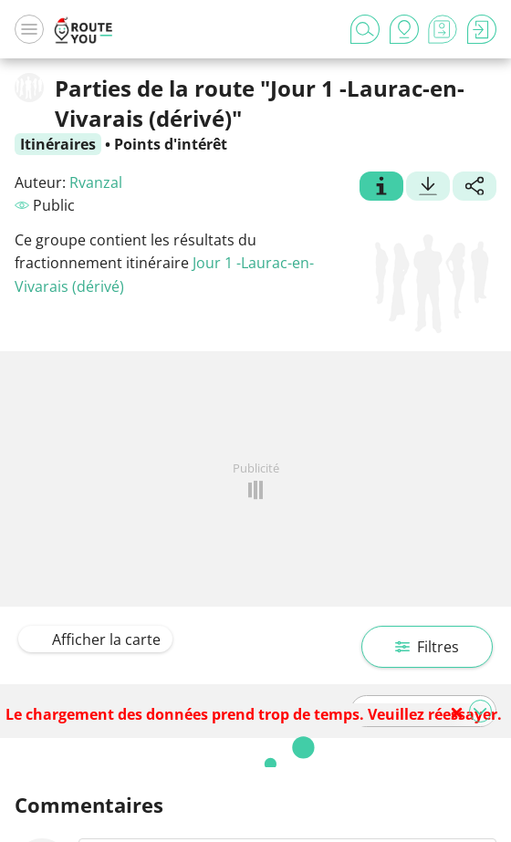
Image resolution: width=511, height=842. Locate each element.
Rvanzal (95, 182)
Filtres (427, 647)
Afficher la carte (95, 639)
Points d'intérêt (170, 144)
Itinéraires (58, 144)
